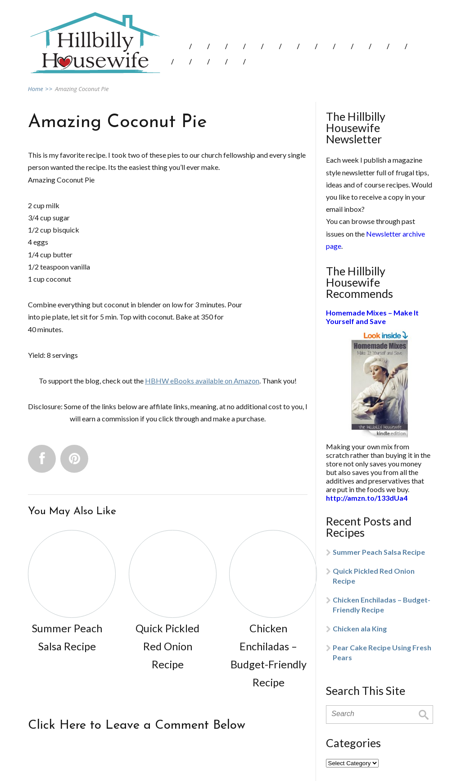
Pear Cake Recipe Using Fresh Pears (382, 652)
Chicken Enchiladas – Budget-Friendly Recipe (381, 604)
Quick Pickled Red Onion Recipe (374, 575)
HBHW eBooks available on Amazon (202, 380)
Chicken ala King (360, 628)
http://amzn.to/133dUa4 (366, 497)
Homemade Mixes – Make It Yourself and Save (372, 316)
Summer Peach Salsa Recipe (379, 552)
